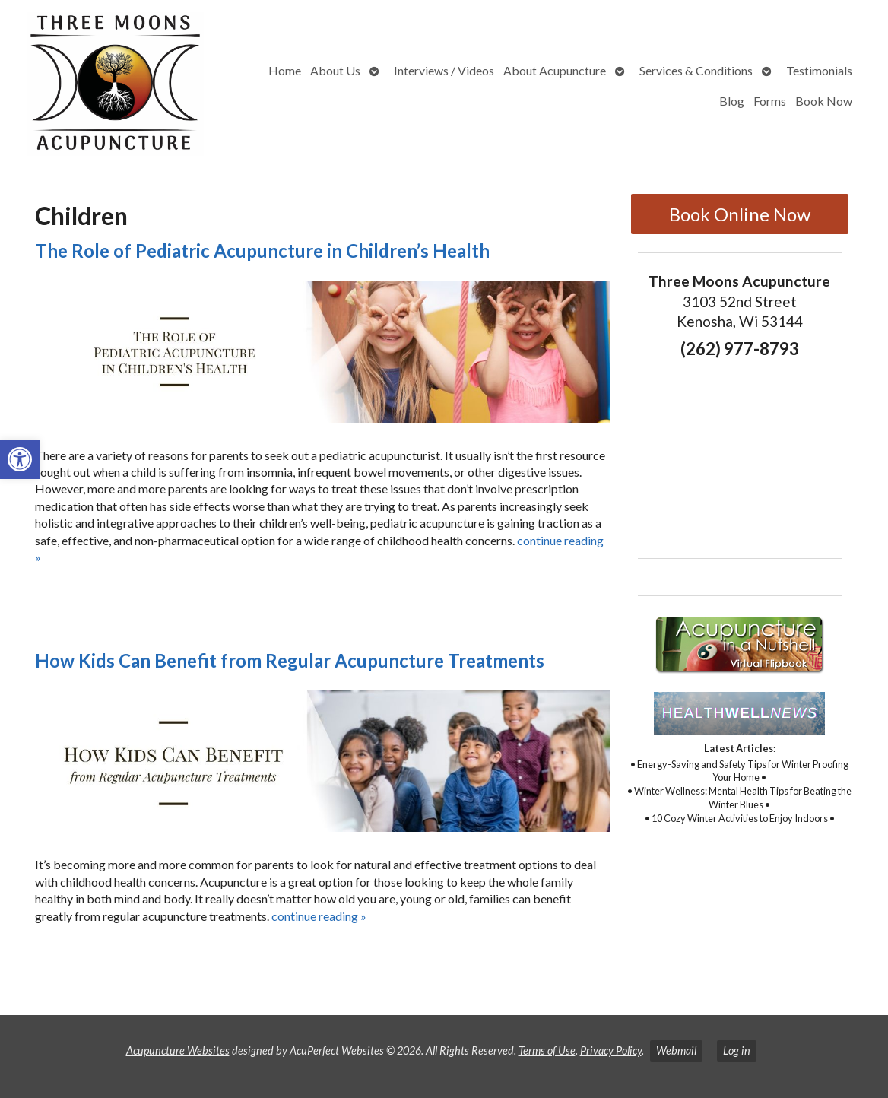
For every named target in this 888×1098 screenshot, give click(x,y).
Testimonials (819, 70)
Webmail (676, 1050)
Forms (769, 101)
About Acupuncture (554, 70)
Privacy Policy (611, 1050)
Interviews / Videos (444, 70)
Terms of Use (547, 1050)
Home (284, 70)
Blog (731, 101)
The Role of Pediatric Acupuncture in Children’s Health (262, 251)
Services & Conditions (696, 70)
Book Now (823, 101)
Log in (736, 1050)
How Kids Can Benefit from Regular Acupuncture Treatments (289, 660)
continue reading (318, 916)
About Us (335, 70)
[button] (20, 459)
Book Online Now (739, 214)
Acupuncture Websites (178, 1050)
